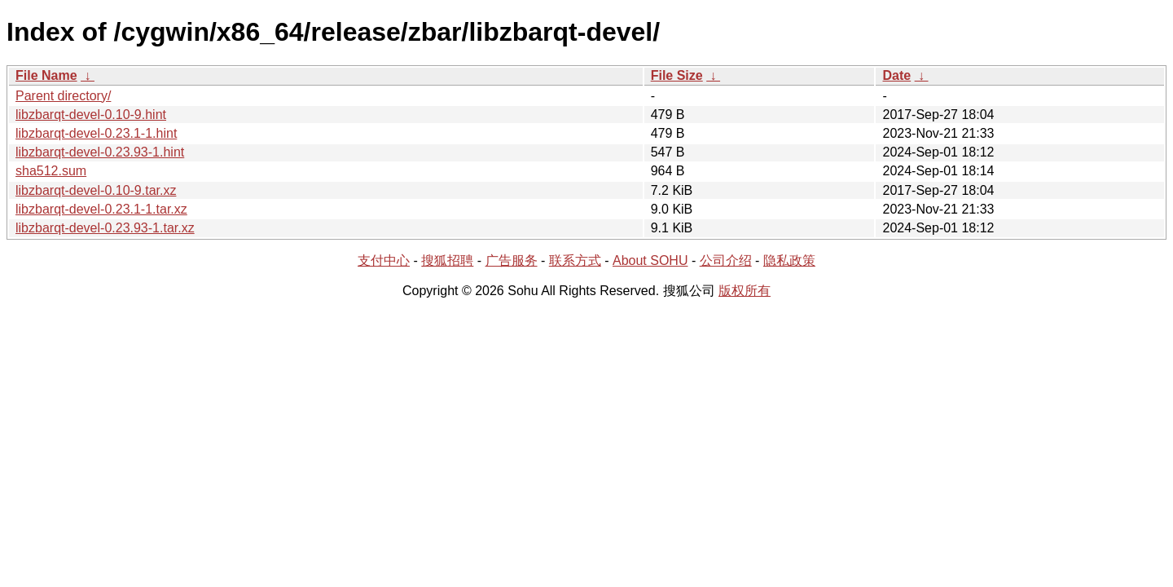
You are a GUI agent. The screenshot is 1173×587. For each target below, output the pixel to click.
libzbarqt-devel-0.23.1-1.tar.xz (101, 209)
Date (896, 75)
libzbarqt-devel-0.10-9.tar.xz (95, 190)
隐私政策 (789, 260)
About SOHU (650, 260)
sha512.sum (50, 171)
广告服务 (511, 260)
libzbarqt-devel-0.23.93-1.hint (99, 152)
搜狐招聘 (447, 260)
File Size (677, 75)
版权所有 (744, 291)
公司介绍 (726, 260)
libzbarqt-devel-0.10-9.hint (90, 114)
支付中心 (384, 260)
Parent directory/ (63, 96)
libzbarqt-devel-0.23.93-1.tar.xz (105, 228)
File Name (46, 75)
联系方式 (575, 260)
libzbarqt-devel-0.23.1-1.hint (96, 133)
